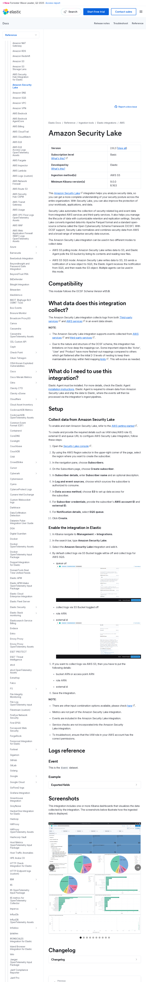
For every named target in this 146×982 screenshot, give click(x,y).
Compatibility (66, 283)
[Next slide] (138, 867)
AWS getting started (123, 425)
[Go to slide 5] (93, 938)
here (129, 705)
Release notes (102, 23)
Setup (56, 408)
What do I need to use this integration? (80, 374)
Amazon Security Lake (67, 193)
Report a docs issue (126, 106)
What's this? (58, 158)
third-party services (81, 337)
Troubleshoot (120, 23)
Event (53, 761)
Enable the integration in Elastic (75, 527)
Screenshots (64, 798)
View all (121, 148)
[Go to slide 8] (103, 938)
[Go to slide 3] (87, 938)
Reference (137, 23)
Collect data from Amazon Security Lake (82, 419)
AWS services (74, 321)
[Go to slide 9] (106, 938)
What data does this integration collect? (87, 306)
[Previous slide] (52, 867)
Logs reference (67, 750)
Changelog (62, 950)
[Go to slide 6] (96, 938)
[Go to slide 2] (84, 938)
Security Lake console (76, 446)
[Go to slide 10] (109, 938)
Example (55, 776)
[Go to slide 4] (90, 938)
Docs (6, 23)
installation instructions (61, 389)
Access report (53, 3)
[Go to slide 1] (81, 938)
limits (103, 359)
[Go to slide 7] (99, 938)
